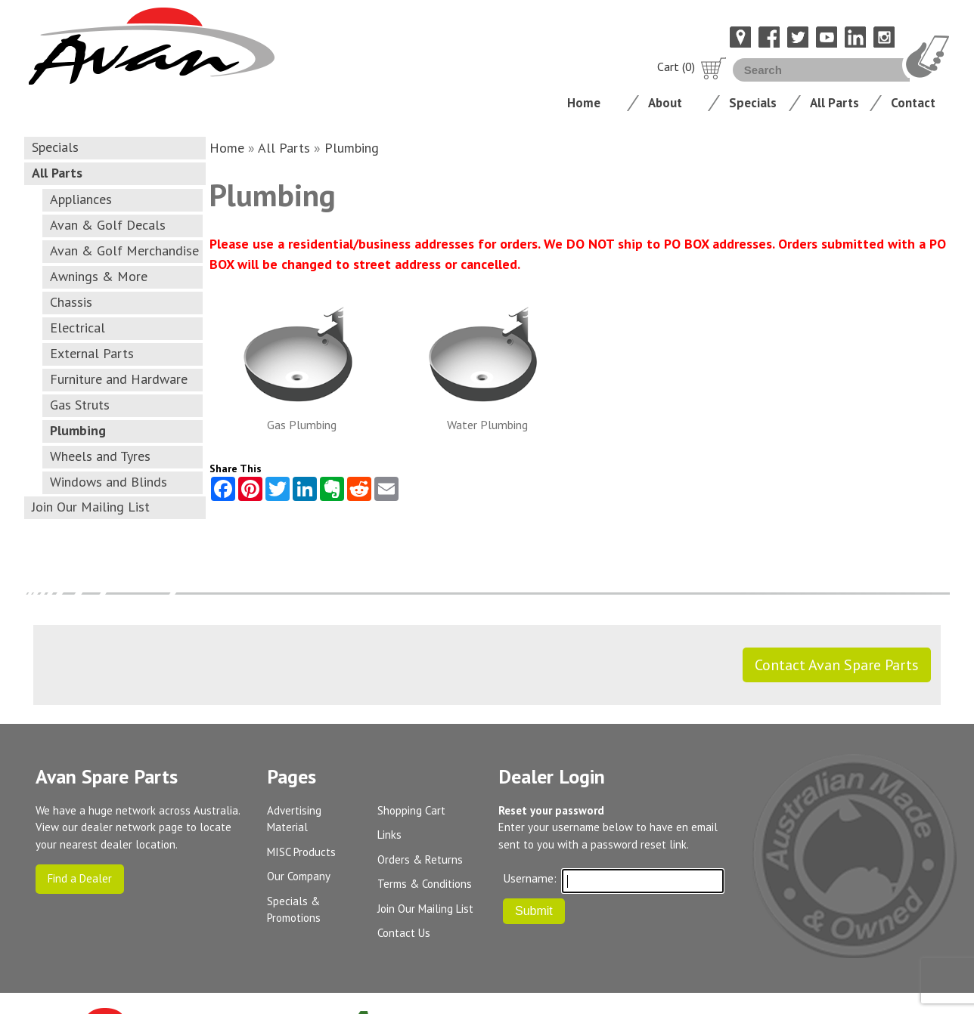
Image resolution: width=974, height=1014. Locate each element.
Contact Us (403, 933)
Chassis (71, 302)
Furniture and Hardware (119, 379)
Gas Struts (80, 404)
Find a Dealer (80, 878)
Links (389, 834)
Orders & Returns (420, 859)
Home (583, 102)
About (665, 102)
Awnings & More (98, 276)
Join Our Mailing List (91, 506)
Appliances (81, 199)
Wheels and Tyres (100, 456)
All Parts (834, 102)
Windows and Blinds (108, 481)
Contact (913, 102)
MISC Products (301, 852)
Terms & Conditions (424, 883)
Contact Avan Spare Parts (837, 665)
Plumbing (78, 430)
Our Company (298, 876)
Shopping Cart (411, 810)
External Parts (92, 353)
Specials (753, 102)
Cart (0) (692, 66)
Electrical (77, 327)
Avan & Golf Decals (108, 224)
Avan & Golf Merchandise (124, 250)
